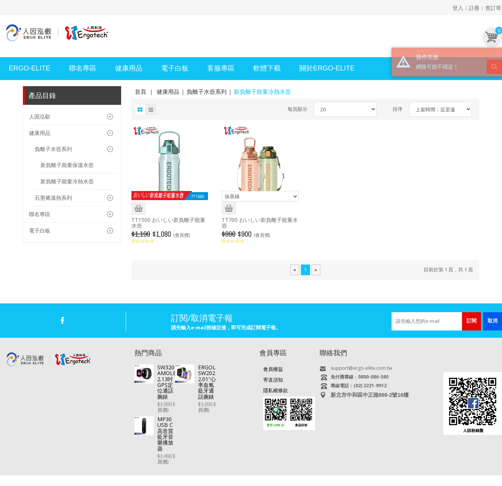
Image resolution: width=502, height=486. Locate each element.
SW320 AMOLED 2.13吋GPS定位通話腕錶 (205, 370)
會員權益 (273, 369)
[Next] (316, 270)
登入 (457, 7)
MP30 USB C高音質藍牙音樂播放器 (199, 413)
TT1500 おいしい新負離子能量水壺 (168, 222)
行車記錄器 (210, 462)
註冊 (474, 7)
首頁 (140, 91)
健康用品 (168, 91)
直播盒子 (133, 462)
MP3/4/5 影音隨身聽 (279, 462)
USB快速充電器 (385, 462)
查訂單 (493, 7)
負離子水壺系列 (207, 91)
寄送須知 (273, 379)
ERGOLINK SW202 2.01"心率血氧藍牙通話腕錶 (205, 393)
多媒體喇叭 (319, 462)
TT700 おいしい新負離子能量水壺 (260, 222)
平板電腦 (108, 462)
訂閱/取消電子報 (202, 317)
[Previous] (294, 270)
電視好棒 (158, 462)
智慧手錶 (183, 462)
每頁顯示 (297, 109)
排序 (398, 109)
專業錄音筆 (239, 462)
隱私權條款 (275, 390)
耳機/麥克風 (350, 462)
